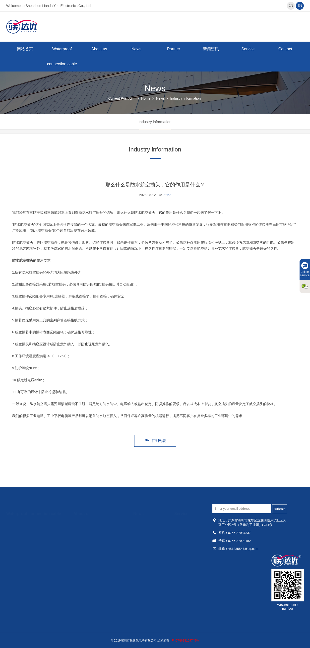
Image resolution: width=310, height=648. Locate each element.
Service (247, 49)
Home (145, 98)
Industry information (185, 98)
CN (291, 5)
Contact (285, 49)
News (136, 49)
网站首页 (25, 49)
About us (99, 49)
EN (300, 5)
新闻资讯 (211, 49)
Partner (173, 49)
